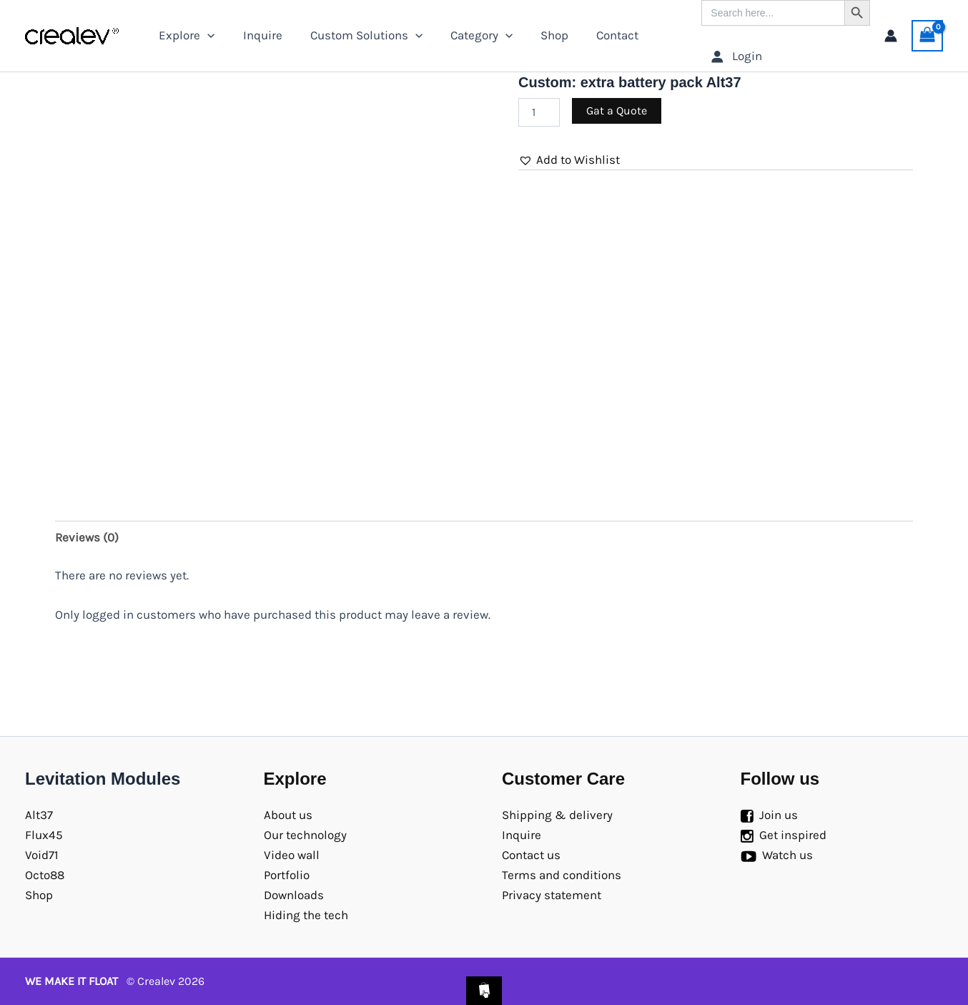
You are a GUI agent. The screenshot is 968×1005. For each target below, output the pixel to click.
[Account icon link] (890, 35)
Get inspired (792, 835)
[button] (569, 159)
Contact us (531, 855)
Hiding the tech (306, 915)
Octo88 (44, 875)
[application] (206, 35)
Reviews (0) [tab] (87, 537)
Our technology (305, 835)
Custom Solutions (357, 35)
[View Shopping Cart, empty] (927, 36)
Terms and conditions (561, 875)
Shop (539, 35)
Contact (598, 35)
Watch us (787, 855)
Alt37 (39, 815)
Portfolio (287, 875)
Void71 (42, 855)
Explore (185, 35)
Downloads (294, 895)
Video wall (292, 855)
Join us (778, 815)
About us (288, 815)
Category (469, 35)
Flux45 (44, 835)
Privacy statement (551, 895)
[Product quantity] (539, 112)
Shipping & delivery (557, 815)
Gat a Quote (616, 110)
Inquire (257, 35)
